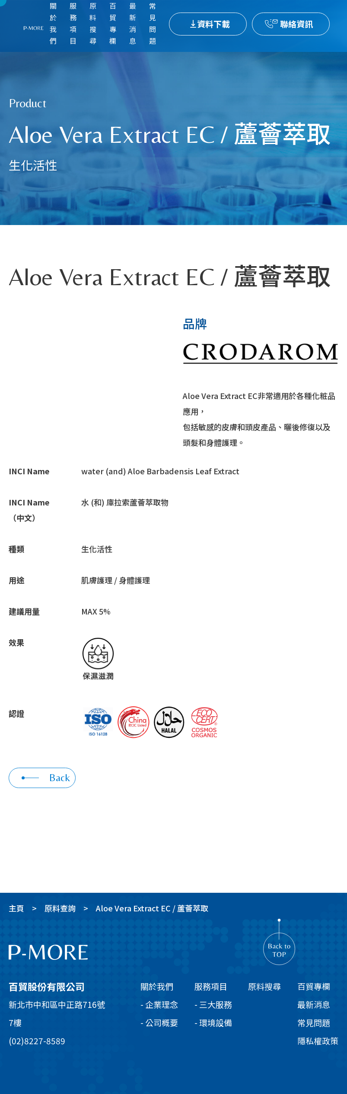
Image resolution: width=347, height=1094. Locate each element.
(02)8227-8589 (37, 1040)
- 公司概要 (159, 1022)
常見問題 (313, 1022)
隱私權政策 (317, 1040)
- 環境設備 (213, 1022)
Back (46, 777)
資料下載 (213, 23)
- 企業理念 (159, 1004)
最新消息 (313, 1004)
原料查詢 (60, 908)
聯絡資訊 (296, 23)
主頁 (16, 908)
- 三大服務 (213, 1004)
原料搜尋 (264, 986)
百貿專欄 (313, 986)
